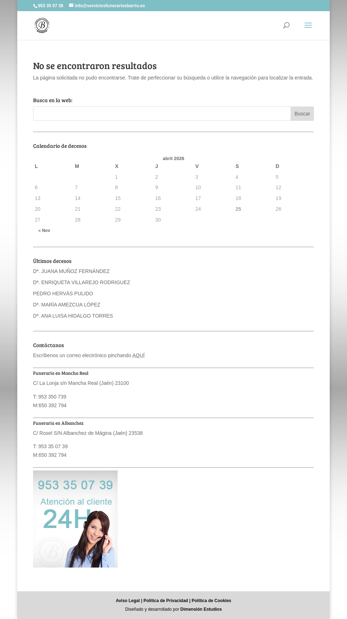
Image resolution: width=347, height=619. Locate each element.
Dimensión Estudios (201, 609)
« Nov (44, 230)
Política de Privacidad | (167, 600)
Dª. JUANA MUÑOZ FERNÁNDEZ (71, 271)
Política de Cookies (211, 600)
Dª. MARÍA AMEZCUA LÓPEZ (66, 305)
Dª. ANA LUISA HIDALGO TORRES (73, 316)
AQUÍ (138, 355)
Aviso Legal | (129, 600)
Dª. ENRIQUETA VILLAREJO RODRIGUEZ (81, 282)
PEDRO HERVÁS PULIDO (63, 293)
